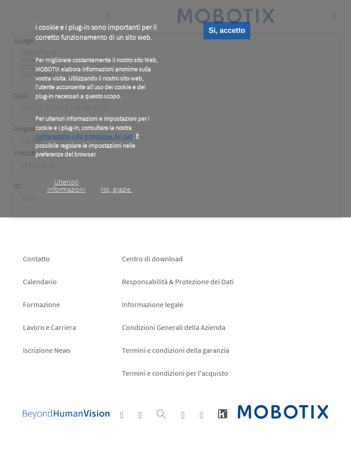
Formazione (41, 304)
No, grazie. (116, 189)
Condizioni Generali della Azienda (173, 327)
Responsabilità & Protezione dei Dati (178, 281)
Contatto (36, 258)
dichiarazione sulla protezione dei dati (84, 136)
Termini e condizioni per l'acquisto (175, 373)
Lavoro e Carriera (49, 327)
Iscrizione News (47, 350)
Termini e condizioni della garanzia (175, 350)
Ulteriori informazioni (66, 185)
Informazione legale (152, 304)
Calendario (40, 281)
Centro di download (152, 258)
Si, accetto (226, 30)
